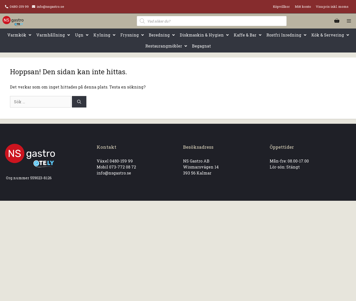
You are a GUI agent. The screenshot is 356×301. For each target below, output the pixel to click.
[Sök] (79, 102)
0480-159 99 (19, 6)
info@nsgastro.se (50, 6)
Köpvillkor (281, 6)
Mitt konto (303, 6)
